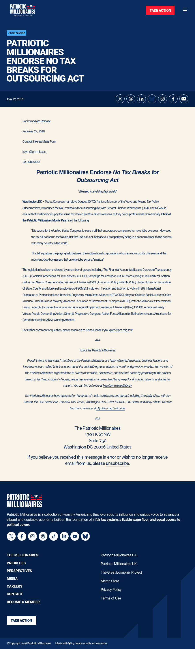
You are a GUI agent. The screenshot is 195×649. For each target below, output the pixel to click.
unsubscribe (117, 463)
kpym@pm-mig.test (34, 152)
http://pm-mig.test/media (110, 408)
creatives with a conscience (91, 643)
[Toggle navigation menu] (185, 10)
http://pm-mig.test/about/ (117, 385)
